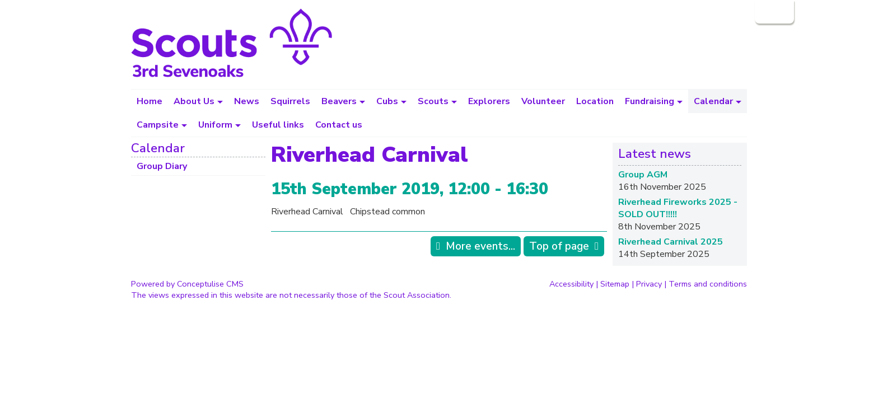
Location (595, 101)
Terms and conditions (708, 283)
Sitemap (614, 283)
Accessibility (571, 283)
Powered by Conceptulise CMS (187, 283)
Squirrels (290, 101)
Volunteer (543, 101)
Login (773, 11)
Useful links (278, 125)
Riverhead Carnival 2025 (670, 242)
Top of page (559, 246)
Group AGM (642, 174)
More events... (480, 246)
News (246, 101)
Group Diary (162, 166)
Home (149, 101)
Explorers (489, 101)
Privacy (649, 283)
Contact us (338, 125)
